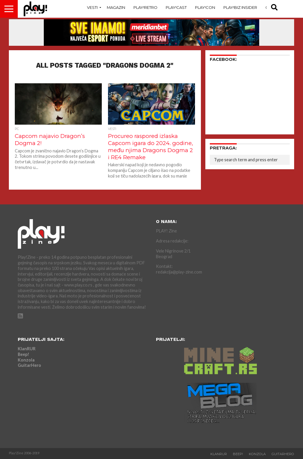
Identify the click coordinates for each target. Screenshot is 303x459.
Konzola (26, 359)
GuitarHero (29, 365)
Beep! (23, 354)
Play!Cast (176, 7)
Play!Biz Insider (240, 7)
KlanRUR (27, 348)
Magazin (116, 7)
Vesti (92, 7)
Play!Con (205, 7)
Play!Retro (145, 7)
